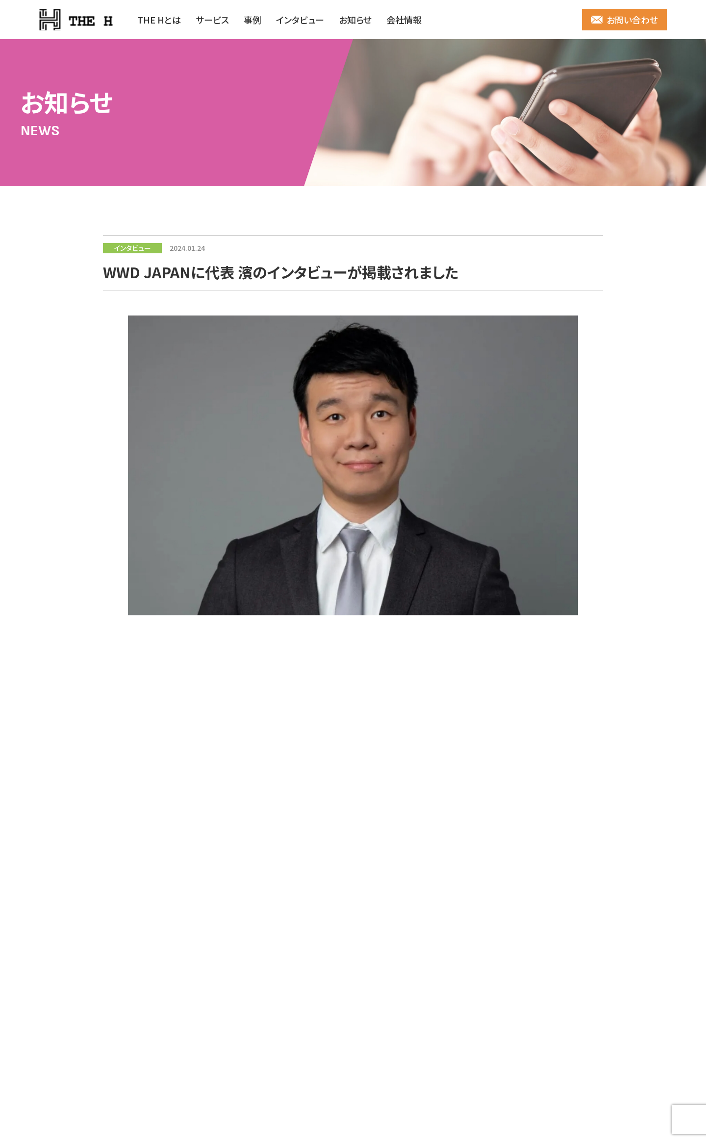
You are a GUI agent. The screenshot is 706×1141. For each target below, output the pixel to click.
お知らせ (355, 19)
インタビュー (300, 19)
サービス (212, 19)
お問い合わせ (632, 19)
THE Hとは (159, 19)
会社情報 (404, 19)
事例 (252, 19)
